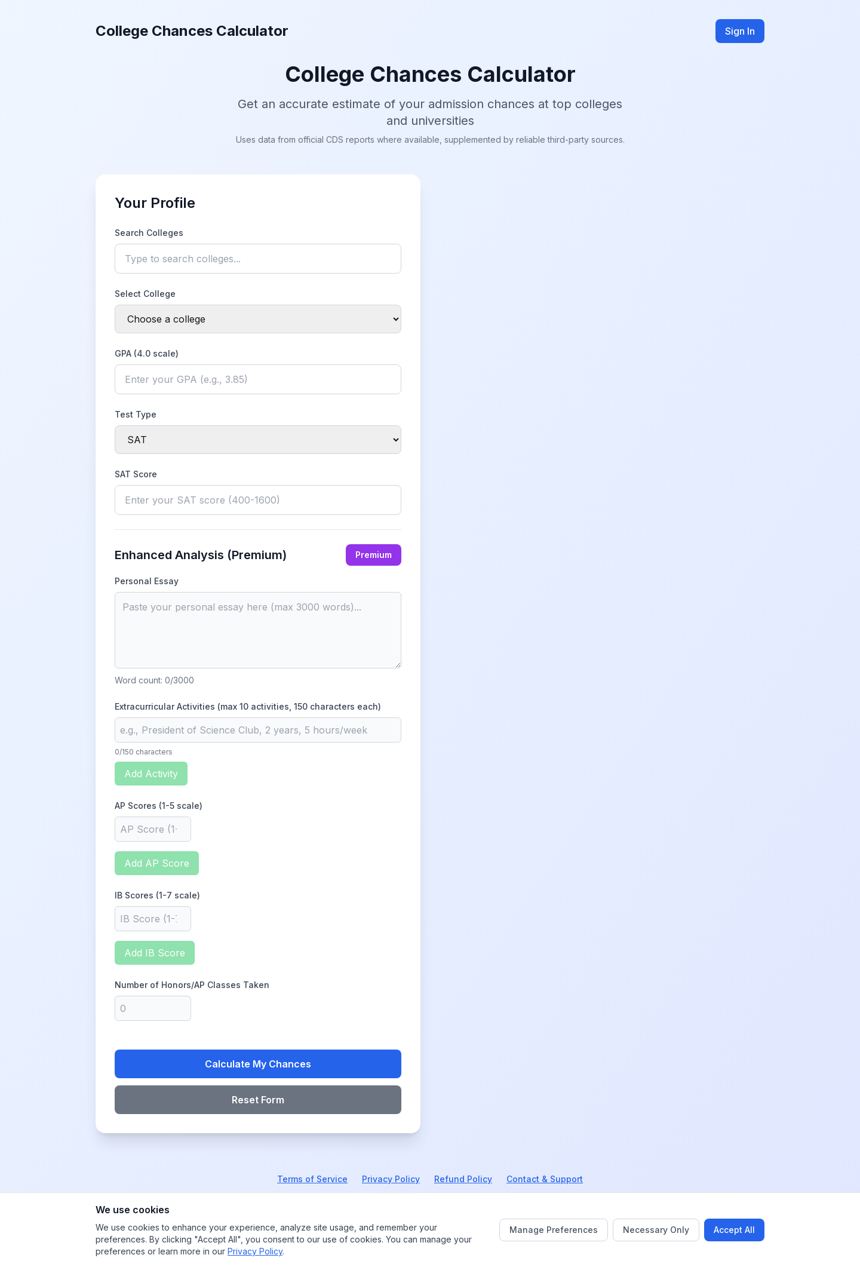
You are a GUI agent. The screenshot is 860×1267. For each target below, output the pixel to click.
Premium (373, 555)
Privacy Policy (391, 1179)
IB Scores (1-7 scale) (157, 895)
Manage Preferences (553, 1230)
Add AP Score (156, 863)
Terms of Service (312, 1179)
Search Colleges (149, 233)
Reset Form (258, 1100)
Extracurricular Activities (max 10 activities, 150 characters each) (248, 706)
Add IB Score (154, 953)
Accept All (734, 1230)
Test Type (135, 414)
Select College (145, 294)
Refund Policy (463, 1179)
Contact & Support (544, 1179)
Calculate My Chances (258, 1064)
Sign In (740, 31)
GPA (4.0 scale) (147, 353)
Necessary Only (656, 1230)
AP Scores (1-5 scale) (158, 805)
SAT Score (136, 474)
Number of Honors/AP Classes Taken (192, 985)
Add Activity (151, 774)
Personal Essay (147, 581)
